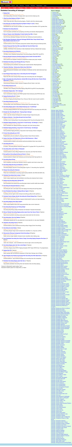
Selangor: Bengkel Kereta (57, 114)
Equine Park (55, 52)
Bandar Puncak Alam (57, 27)
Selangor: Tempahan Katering (58, 420)
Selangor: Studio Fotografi (57, 399)
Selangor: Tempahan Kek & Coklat (59, 422)
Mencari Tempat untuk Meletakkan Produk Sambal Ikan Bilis (18, 34)
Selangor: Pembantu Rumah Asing (59, 262)
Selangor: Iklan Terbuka (57, 186)
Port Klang (54, 76)
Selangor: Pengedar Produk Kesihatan (60, 328)
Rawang (54, 80)
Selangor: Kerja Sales (56, 218)
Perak (26, 8)
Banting (54, 35)
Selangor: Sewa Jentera (56, 392)
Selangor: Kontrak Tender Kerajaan (59, 225)
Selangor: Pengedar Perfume (58, 324)
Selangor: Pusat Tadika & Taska (58, 374)
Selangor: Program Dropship (58, 363)
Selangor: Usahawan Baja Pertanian (59, 434)
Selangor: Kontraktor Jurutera (58, 228)
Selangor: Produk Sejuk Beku (58, 361)
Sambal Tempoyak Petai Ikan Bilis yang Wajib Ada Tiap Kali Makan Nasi (21, 46)
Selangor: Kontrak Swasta (57, 224)
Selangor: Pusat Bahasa (56, 365)
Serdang (54, 91)
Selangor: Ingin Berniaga (57, 190)
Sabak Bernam (55, 81)
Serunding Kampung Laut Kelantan (12, 51)
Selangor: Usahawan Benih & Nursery (60, 435)
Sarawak (66, 8)
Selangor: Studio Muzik (56, 404)
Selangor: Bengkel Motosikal (58, 115)
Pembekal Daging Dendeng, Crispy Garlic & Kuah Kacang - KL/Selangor (21, 122)
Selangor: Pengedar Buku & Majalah (60, 321)
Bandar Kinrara (55, 24)
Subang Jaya (55, 98)
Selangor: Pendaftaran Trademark (59, 317)
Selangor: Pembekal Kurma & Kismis (60, 274)
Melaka (38, 8)
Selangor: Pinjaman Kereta (57, 354)
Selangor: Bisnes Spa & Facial (58, 161)
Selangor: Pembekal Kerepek (58, 270)
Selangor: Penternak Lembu (57, 338)
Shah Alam (54, 95)
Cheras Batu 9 (55, 45)
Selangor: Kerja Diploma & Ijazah (59, 213)
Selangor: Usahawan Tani (57, 437)
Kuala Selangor (56, 68)
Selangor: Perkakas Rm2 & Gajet (59, 349)
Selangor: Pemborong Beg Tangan (59, 289)
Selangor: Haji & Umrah (57, 180)
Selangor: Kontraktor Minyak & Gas (59, 231)
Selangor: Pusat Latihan (57, 368)
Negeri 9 (32, 8)
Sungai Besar (55, 99)
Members (33, 5)
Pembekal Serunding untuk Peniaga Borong (14, 62)
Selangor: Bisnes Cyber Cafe (57, 128)
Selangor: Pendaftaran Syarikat (58, 316)
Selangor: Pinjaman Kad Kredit (58, 353)
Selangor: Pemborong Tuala (57, 309)
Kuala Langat (55, 66)
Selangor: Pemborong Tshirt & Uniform (60, 308)
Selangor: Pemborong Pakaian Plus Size (60, 302)
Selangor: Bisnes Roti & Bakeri (58, 155)
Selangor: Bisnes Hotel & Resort (59, 136)
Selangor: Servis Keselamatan (58, 384)
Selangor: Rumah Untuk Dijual (58, 381)
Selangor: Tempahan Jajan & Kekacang (60, 416)
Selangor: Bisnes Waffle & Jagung (59, 170)
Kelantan (60, 8)
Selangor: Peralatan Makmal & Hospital (60, 340)
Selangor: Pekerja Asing (56, 259)
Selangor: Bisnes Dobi (56, 129)
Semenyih (54, 88)
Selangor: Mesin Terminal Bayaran (59, 251)
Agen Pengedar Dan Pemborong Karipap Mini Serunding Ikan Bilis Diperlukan (22, 255)
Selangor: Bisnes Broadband (58, 122)
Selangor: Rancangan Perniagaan (59, 377)
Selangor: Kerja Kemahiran (57, 214)
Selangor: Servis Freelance (57, 382)
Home (2, 5)
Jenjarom (54, 56)
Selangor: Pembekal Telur (57, 282)
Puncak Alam (55, 79)
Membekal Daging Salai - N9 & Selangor (13, 91)
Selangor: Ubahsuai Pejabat (57, 430)
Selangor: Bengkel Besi (56, 113)
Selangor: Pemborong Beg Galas (59, 288)
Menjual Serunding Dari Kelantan (12, 170)
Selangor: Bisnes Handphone (58, 133)
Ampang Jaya (55, 14)
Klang (53, 62)
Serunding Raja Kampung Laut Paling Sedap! (14, 207)
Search (13, 5)
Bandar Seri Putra (56, 30)
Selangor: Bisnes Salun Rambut (58, 156)
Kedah (14, 8)
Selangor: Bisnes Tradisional (58, 167)
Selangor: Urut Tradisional (57, 433)
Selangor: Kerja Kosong (56, 216)
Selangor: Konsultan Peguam (58, 221)
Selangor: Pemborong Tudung (58, 311)
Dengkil (54, 50)
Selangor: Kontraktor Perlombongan (59, 235)
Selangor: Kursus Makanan (57, 239)
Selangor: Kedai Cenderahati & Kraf (59, 195)
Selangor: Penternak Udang (57, 339)
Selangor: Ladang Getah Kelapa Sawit (60, 241)
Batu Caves (55, 38)
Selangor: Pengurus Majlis (57, 330)
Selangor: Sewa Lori (56, 395)
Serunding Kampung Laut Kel (11, 101)
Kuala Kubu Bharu (56, 65)
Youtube (27, 5)
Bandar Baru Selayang (57, 20)
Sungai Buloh (55, 100)
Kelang (54, 61)
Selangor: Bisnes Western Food (58, 171)
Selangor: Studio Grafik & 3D (58, 400)
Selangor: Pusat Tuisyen (57, 376)
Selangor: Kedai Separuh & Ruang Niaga (61, 206)
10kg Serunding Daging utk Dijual (12, 18)
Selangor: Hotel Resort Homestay (59, 185)
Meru (53, 72)
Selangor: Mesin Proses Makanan (59, 250)
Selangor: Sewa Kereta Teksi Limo (59, 393)
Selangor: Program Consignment (59, 362)
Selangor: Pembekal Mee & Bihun (59, 277)
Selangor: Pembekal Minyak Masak (59, 278)
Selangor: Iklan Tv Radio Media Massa (60, 187)
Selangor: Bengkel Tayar (57, 117)
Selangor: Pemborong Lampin (58, 296)
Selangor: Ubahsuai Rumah (57, 431)
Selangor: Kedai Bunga (56, 194)
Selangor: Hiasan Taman (57, 183)
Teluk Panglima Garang (57, 105)
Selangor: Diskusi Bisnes (57, 174)
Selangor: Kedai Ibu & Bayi (57, 201)
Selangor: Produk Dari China (58, 359)
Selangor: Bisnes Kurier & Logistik (59, 144)
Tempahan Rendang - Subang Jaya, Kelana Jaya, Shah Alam (18, 67)
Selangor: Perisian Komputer (58, 345)
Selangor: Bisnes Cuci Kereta (58, 126)
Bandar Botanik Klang (57, 23)
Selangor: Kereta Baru (56, 210)
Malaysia (54, 71)
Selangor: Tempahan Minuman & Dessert (61, 426)
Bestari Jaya (55, 41)
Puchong (54, 77)
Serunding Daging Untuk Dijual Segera (13, 201)
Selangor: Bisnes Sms (56, 160)
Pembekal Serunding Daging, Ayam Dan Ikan (14, 261)
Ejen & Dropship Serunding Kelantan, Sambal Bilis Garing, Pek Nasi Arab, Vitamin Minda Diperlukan (25, 79)
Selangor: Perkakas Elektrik (57, 347)
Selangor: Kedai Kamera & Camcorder (60, 203)
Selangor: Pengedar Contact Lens (59, 323)
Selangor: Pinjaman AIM (57, 350)
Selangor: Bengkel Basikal (57, 111)
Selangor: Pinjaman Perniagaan (58, 357)
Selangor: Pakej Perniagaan (57, 256)
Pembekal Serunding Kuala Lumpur (12, 175)
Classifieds (7, 5)
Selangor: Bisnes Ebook (57, 130)
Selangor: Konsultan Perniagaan (59, 222)
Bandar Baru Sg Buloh (57, 22)
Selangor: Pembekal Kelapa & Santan (60, 269)
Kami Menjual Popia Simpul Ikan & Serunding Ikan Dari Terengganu (20, 73)
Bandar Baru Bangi (56, 19)
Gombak (54, 53)
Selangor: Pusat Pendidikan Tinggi (59, 372)
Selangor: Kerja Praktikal (57, 217)
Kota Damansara (56, 64)
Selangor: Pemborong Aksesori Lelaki (60, 283)
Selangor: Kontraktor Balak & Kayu (59, 226)
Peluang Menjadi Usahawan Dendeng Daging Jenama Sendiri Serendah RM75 (22, 56)
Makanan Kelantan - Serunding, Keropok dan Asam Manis (17, 117)
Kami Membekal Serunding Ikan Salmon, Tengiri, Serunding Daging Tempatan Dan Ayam (25, 238)
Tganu (54, 8)
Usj (53, 107)
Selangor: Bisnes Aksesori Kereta (59, 121)
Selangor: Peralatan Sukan (57, 343)
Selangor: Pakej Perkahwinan (58, 255)
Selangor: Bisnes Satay (56, 159)
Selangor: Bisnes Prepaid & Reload (59, 152)
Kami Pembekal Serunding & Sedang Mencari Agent (16, 191)
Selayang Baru (55, 87)
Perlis (9, 8)
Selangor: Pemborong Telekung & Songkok (59, 306)
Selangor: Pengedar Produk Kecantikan (60, 327)
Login (45, 5)
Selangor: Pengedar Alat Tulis (58, 319)
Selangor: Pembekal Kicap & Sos (59, 273)
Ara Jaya (54, 16)
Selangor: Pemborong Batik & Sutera (60, 286)
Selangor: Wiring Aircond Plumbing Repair (61, 442)
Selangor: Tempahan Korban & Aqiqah (60, 423)
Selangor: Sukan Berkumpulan (58, 407)
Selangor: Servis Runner (57, 388)
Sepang (54, 90)
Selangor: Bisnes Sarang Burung (59, 157)
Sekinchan (54, 84)
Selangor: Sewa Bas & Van (57, 391)
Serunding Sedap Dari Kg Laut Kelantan (13, 164)
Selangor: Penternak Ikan (57, 335)
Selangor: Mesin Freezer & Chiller (59, 246)
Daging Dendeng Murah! (9, 96)
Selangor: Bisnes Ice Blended (58, 137)
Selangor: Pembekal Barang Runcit (59, 263)
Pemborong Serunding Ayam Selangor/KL (14, 180)
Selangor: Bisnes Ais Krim (57, 119)
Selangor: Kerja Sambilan (57, 220)
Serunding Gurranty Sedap (10, 228)
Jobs (17, 5)
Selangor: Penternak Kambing (58, 336)
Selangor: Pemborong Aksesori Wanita (60, 285)
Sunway (54, 102)
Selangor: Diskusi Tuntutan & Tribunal (60, 175)
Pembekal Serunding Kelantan (11, 29)
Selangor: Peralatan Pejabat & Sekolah (60, 342)
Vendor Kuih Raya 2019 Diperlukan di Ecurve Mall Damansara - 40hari (21, 138)
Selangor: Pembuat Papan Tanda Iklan (60, 312)
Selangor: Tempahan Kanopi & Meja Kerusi (60, 418)
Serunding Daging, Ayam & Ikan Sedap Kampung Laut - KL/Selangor (20, 106)
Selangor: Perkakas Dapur (57, 346)
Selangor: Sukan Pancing (57, 410)
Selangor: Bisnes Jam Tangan (58, 138)
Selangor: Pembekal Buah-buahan (59, 266)
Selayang (54, 86)
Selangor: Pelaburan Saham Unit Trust (60, 260)
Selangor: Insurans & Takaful (58, 191)
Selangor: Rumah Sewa (56, 380)
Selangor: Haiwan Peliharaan (58, 179)
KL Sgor (3, 8)
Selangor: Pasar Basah (56, 258)
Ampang (54, 12)
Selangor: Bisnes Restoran (57, 153)
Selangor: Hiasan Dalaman (57, 182)
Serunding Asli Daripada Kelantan (12, 185)
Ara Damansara (55, 15)
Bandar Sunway (56, 31)
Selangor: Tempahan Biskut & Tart (59, 414)
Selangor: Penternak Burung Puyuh (59, 334)
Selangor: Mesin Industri (57, 247)
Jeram (53, 57)
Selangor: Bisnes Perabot (57, 151)
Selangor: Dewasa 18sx (56, 172)
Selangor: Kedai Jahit (56, 202)
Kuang (53, 69)
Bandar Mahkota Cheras (58, 26)
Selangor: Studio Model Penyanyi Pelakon (61, 403)
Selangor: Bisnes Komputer (57, 142)
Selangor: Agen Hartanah (57, 110)
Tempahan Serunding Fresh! (10, 222)
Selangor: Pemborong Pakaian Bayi (59, 298)
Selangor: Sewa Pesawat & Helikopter (60, 396)
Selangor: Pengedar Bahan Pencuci (59, 320)
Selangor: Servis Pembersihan (58, 385)
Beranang (54, 39)
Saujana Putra (55, 83)
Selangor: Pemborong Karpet (58, 293)
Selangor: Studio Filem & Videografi (60, 397)
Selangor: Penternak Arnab (57, 331)
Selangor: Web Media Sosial (58, 441)
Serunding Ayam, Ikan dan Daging (12, 217)
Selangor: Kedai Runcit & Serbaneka (60, 205)
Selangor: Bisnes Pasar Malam (58, 146)
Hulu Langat (55, 54)
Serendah (54, 92)
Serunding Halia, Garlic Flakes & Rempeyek (14, 149)
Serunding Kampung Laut (10, 85)
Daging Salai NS (7, 250)
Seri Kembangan (56, 94)
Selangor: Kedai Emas (56, 197)
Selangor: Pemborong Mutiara (58, 297)
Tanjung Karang (56, 103)
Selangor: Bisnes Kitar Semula (58, 141)
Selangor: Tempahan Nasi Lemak (59, 427)
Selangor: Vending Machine (57, 438)
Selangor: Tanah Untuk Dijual (58, 412)
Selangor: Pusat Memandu (57, 369)
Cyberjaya (54, 46)
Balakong (54, 18)
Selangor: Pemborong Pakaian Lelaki (60, 301)
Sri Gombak (55, 96)
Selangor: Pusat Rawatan (57, 373)
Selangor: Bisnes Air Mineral (58, 118)
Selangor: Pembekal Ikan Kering (59, 267)
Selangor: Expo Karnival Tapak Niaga (60, 176)
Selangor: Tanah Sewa (56, 411)
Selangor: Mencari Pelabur (57, 243)
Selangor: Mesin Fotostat (57, 244)
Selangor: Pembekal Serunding (58, 281)
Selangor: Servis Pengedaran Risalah (60, 387)
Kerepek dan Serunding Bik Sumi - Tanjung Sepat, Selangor (18, 112)
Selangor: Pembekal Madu (57, 275)
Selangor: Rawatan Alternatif (58, 378)
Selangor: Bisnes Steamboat (58, 163)
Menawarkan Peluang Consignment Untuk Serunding (16, 233)
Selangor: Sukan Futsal (56, 408)
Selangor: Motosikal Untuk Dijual (59, 252)
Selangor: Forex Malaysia (57, 178)
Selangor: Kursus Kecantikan (58, 237)
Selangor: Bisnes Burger (57, 123)
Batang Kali (55, 37)
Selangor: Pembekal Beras (57, 265)
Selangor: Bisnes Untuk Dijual (58, 168)
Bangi (53, 34)
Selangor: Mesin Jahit (56, 248)
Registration (39, 5)
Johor (43, 8)
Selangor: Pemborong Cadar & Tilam (60, 292)
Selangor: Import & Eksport (57, 189)
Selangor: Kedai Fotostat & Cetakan (59, 198)
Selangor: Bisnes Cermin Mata (58, 125)
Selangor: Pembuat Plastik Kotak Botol (60, 313)
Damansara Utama (56, 49)
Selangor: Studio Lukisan (57, 401)
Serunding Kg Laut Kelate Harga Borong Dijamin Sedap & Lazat (19, 23)
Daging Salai (7, 13)
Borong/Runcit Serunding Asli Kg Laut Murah (15, 154)
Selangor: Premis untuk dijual (58, 358)
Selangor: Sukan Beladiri (57, 406)
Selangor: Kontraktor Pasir (57, 232)
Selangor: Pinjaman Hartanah (58, 351)
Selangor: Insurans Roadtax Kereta (59, 193)
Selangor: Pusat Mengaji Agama (58, 370)
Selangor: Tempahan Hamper (58, 415)
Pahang (49, 8)
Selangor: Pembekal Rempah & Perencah (61, 279)
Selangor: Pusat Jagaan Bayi (57, 366)
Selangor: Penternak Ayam (57, 332)
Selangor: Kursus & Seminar (58, 236)
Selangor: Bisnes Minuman (57, 145)
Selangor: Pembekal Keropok (58, 271)
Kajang (54, 58)
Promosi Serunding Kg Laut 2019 (12, 133)
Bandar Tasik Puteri (56, 33)
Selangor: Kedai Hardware (57, 199)
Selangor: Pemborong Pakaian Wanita (60, 304)
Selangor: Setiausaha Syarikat (58, 389)
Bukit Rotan (55, 43)
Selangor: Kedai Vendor (56, 209)
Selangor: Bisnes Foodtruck (57, 132)
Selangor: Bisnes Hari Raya (57, 134)
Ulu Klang (54, 106)
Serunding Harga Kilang (9, 159)
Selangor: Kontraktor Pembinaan (59, 233)
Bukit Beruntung (56, 42)
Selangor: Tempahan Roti (57, 429)
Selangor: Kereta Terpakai (57, 212)
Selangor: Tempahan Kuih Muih (58, 425)
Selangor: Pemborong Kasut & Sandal (60, 294)
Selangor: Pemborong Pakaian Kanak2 (60, 300)
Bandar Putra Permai (57, 29)
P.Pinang (20, 8)
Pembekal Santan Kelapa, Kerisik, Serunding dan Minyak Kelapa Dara (20, 196)
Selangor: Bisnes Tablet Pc (57, 166)
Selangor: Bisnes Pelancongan (58, 148)
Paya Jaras (54, 73)
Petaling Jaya (55, 75)
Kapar (53, 60)
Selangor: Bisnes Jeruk (56, 140)
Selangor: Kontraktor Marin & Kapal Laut (61, 229)
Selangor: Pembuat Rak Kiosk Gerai (59, 315)
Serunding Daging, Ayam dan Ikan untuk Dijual (15, 245)
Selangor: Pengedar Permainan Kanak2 (60, 326)
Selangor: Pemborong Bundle (58, 290)
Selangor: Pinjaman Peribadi (58, 355)
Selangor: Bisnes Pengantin (57, 149)
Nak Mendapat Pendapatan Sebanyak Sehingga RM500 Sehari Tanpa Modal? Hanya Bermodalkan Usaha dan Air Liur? (24, 40)
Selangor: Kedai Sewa (56, 208)
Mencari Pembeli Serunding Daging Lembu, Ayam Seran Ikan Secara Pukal (21, 212)
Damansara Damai (56, 48)
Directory (22, 5)
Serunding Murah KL (9, 143)
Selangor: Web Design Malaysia (58, 439)
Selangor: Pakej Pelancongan (58, 254)
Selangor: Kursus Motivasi (57, 240)
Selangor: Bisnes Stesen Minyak (58, 164)
